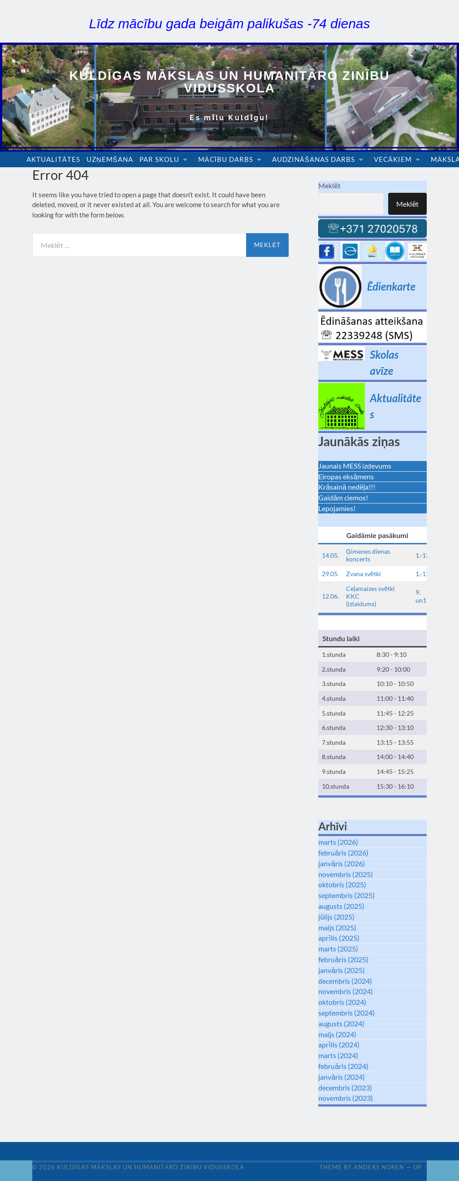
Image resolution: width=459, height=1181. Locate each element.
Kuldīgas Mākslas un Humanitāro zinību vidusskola (229, 82)
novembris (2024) (345, 991)
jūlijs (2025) (336, 916)
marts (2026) (338, 842)
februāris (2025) (343, 959)
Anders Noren (379, 1167)
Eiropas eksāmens (346, 476)
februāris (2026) (343, 852)
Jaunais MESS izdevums (354, 465)
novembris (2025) (345, 874)
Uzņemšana (110, 159)
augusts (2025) (341, 906)
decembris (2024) (345, 981)
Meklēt (329, 185)
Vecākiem (393, 159)
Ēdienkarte (391, 286)
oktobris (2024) (342, 1002)
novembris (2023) (345, 1098)
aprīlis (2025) (338, 938)
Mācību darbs (225, 159)
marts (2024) (338, 1055)
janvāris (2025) (341, 970)
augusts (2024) (341, 1023)
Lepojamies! (336, 508)
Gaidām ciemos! (343, 497)
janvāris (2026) (341, 863)
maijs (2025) (337, 927)
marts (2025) (338, 948)
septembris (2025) (346, 895)
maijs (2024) (337, 1034)
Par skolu (159, 159)
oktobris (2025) (342, 884)
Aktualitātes (53, 159)
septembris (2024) (346, 1012)
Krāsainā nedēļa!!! (346, 486)
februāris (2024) (343, 1066)
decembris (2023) (345, 1087)
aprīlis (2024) (338, 1044)
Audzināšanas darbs (313, 159)
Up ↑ (420, 1167)
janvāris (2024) (341, 1076)
